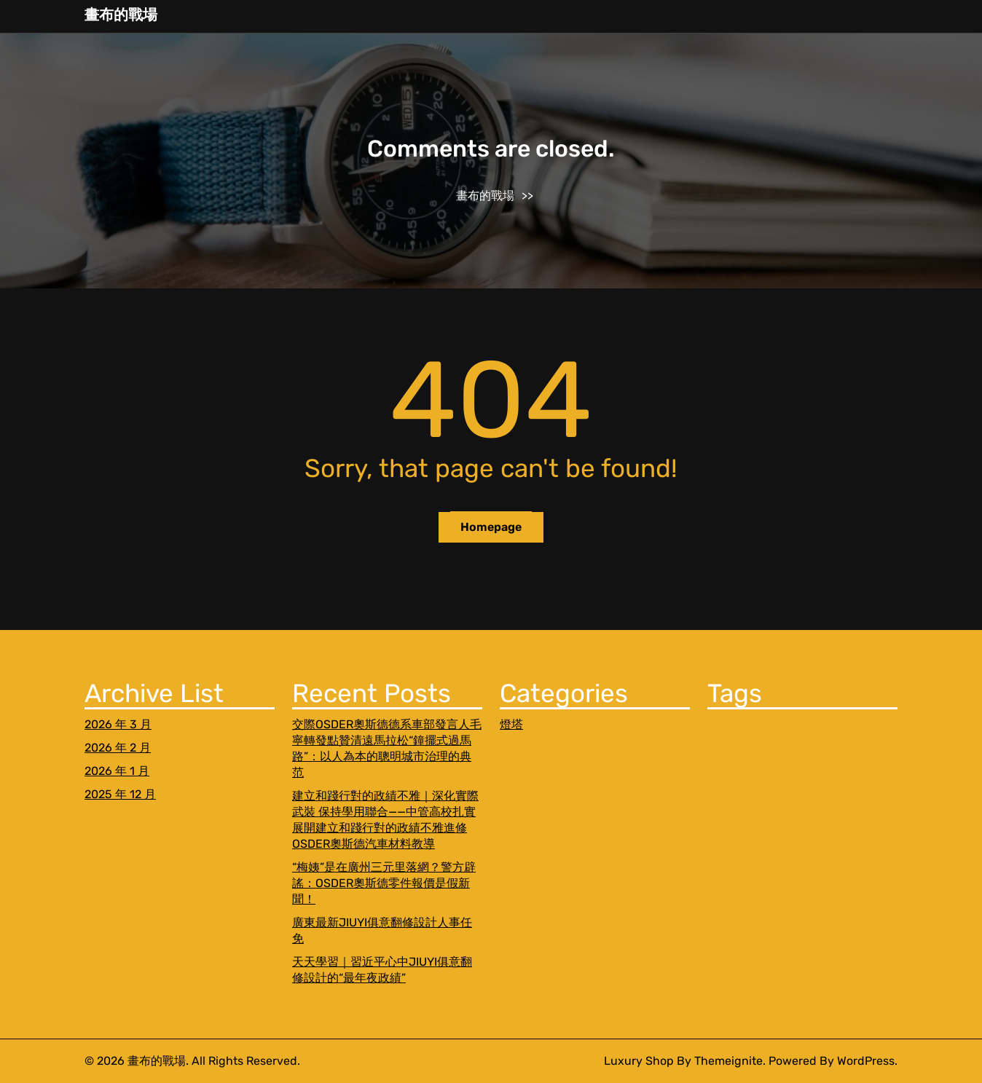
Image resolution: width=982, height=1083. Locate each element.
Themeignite (728, 1061)
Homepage (491, 527)
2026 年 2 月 (118, 748)
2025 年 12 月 (120, 794)
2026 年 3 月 (118, 724)
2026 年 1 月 (117, 771)
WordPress (866, 1061)
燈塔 (511, 724)
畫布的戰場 (121, 14)
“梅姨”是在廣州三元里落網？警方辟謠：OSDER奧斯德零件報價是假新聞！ (384, 883)
